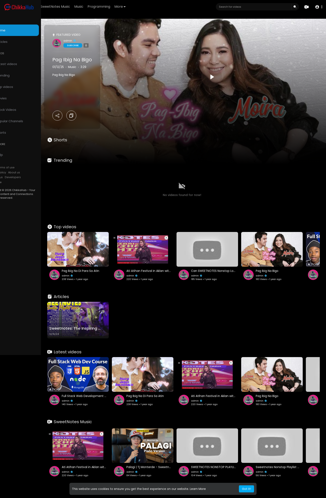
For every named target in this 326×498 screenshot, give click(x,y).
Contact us (12, 177)
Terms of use (23, 167)
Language (12, 182)
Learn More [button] (198, 489)
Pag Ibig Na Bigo (89, 59)
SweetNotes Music (79, 6)
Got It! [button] (246, 489)
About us (31, 172)
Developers (30, 177)
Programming (123, 6)
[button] (318, 7)
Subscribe (90, 45)
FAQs (8, 167)
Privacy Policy (14, 172)
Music (102, 6)
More (144, 6)
